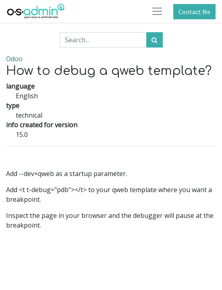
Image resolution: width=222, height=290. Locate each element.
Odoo (14, 58)
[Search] (154, 40)
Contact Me (194, 12)
